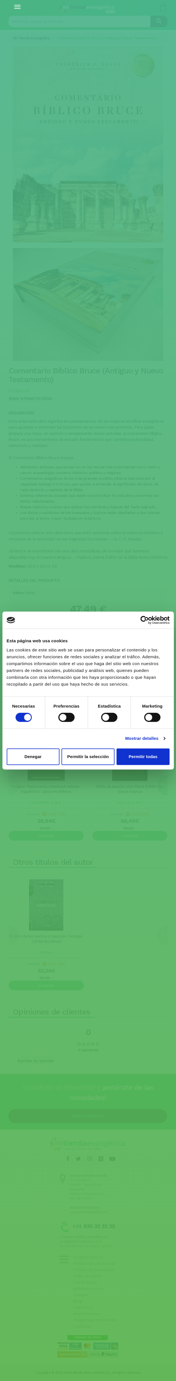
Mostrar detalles (142, 738)
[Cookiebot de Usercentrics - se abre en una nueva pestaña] (144, 620)
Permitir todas (143, 756)
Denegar (33, 756)
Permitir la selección (88, 756)
